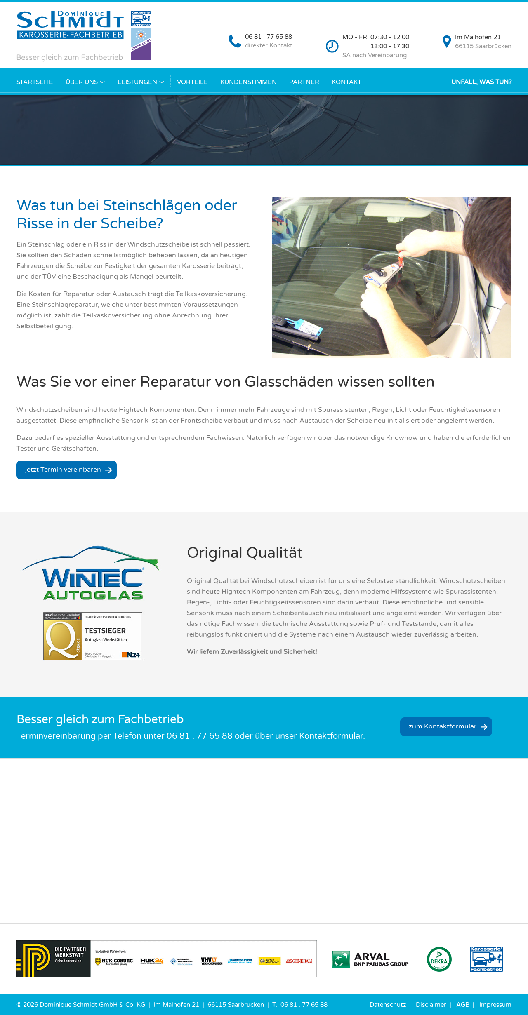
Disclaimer (431, 1004)
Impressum (495, 1004)
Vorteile (192, 82)
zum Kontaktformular (442, 726)
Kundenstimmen (248, 82)
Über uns (82, 82)
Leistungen (137, 82)
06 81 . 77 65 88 (268, 36)
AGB (462, 1004)
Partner (304, 82)
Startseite (34, 82)
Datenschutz (388, 1004)
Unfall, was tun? (481, 82)
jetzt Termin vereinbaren (63, 469)
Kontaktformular (331, 736)
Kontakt (346, 82)
